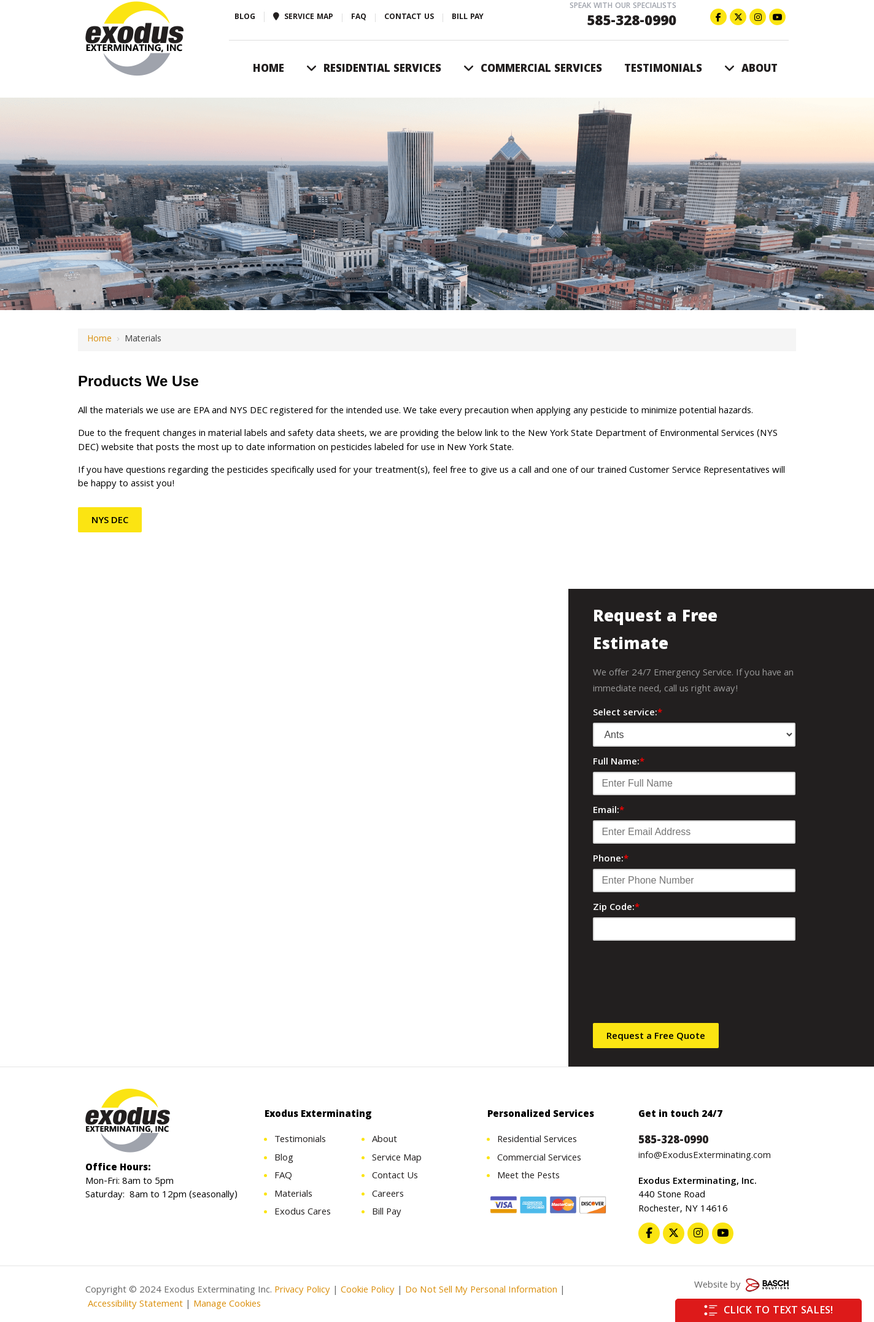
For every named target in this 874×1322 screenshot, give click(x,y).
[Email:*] (694, 832)
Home (99, 339)
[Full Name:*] (694, 783)
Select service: (627, 713)
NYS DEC (109, 521)
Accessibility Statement (134, 1306)
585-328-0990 (631, 22)
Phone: (610, 860)
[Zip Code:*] (694, 929)
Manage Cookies (227, 1306)
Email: (608, 811)
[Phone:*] (694, 880)
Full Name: (618, 763)
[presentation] (686, 986)
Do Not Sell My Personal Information (481, 1293)
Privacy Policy (302, 1293)
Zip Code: (616, 908)
